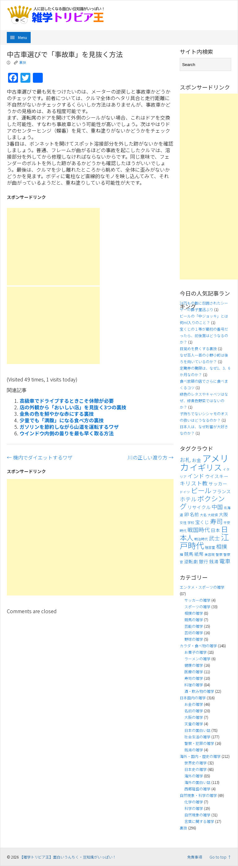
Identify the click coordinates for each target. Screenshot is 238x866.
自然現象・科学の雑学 (198, 795)
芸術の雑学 (193, 632)
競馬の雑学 (193, 619)
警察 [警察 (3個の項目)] (219, 554)
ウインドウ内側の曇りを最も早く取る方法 (67, 433)
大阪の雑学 (193, 717)
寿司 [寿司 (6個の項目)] (216, 521)
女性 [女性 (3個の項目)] (183, 522)
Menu (22, 37)
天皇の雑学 (193, 723)
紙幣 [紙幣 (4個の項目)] (199, 554)
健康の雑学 (193, 665)
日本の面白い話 (197, 730)
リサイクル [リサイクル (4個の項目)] (199, 507)
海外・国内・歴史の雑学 (200, 756)
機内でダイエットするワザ (40, 457)
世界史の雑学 (195, 762)
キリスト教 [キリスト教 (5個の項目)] (194, 483)
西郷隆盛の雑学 (197, 788)
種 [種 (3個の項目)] (181, 554)
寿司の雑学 (193, 678)
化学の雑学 (193, 801)
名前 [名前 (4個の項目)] (194, 514)
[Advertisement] (53, 246)
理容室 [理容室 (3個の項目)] (210, 547)
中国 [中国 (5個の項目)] (217, 507)
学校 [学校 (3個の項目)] (190, 522)
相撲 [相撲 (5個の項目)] (221, 546)
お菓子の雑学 (195, 652)
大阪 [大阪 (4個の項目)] (223, 514)
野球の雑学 (193, 639)
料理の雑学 (193, 684)
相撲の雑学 (193, 613)
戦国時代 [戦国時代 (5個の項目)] (198, 530)
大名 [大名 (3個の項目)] (203, 514)
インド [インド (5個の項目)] (195, 476)
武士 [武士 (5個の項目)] (214, 538)
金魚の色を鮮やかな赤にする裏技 (57, 413)
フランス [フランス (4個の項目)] (221, 491)
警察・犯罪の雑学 (199, 743)
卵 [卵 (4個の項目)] (186, 514)
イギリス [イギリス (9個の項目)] (206, 467)
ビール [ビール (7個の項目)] (201, 490)
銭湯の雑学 (193, 749)
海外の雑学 (193, 775)
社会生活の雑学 (197, 736)
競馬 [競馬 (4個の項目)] (188, 554)
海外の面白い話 (197, 782)
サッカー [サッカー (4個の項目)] (218, 483)
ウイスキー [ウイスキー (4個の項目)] (216, 476)
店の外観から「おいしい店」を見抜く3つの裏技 (73, 407)
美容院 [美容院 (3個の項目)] (210, 554)
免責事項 (194, 856)
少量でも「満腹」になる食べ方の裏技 (62, 420)
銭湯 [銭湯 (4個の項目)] (213, 561)
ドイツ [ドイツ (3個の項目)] (185, 492)
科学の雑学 (193, 808)
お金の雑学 (193, 704)
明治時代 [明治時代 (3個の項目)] (201, 539)
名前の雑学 (193, 710)
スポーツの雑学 (197, 606)
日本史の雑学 (195, 769)
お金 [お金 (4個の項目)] (196, 460)
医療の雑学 (193, 671)
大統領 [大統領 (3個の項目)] (213, 514)
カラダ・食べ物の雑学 (198, 645)
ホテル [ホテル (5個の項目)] (188, 499)
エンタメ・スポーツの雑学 (202, 587)
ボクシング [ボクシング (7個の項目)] (202, 502)
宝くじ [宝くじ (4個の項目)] (202, 522)
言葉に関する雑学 (199, 821)
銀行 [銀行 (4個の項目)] (203, 561)
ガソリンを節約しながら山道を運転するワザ (69, 426)
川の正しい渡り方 (151, 457)
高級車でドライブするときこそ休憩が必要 (67, 400)
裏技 (22, 62)
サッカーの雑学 (197, 600)
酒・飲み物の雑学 (199, 691)
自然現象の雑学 (197, 814)
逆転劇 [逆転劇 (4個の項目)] (191, 561)
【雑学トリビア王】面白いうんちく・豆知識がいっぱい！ (68, 856)
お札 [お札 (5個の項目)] (185, 460)
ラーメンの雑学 (197, 658)
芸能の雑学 (193, 626)
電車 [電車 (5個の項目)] (225, 561)
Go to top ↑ (220, 856)
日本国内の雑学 (193, 697)
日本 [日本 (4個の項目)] (215, 530)
